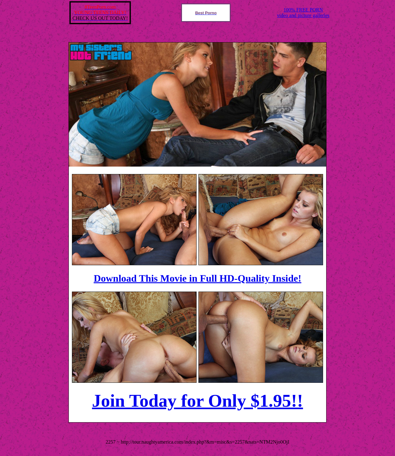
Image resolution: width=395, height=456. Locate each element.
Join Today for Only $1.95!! (197, 401)
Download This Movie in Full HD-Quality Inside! (197, 278)
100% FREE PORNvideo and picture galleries (303, 12)
